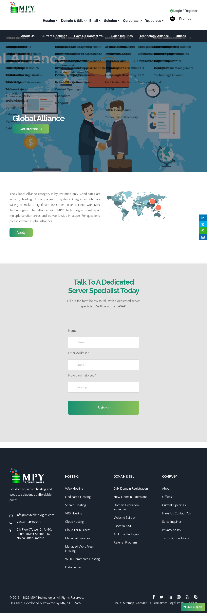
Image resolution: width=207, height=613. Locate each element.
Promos (185, 18)
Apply (21, 232)
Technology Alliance (154, 36)
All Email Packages (126, 534)
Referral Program (125, 542)
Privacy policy (171, 530)
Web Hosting (74, 488)
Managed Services (77, 538)
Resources (153, 20)
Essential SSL (123, 526)
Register (191, 11)
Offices (181, 36)
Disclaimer (160, 603)
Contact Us (143, 603)
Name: (72, 330)
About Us (28, 36)
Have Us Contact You (89, 36)
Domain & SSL (72, 20)
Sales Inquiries (122, 36)
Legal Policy (177, 603)
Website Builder (124, 517)
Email (93, 20)
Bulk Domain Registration (131, 488)
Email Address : (78, 353)
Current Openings (54, 36)
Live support (193, 607)
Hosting (49, 20)
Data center (73, 567)
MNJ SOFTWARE (72, 603)
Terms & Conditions (175, 538)
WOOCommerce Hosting (82, 559)
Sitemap (128, 603)
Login (176, 11)
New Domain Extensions (130, 497)
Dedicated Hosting (78, 497)
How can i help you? (82, 375)
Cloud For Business (78, 530)
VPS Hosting (73, 513)
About (166, 488)
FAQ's (117, 603)
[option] (103, 122)
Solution (110, 20)
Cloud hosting (74, 522)
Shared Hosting (75, 505)
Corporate (130, 20)
